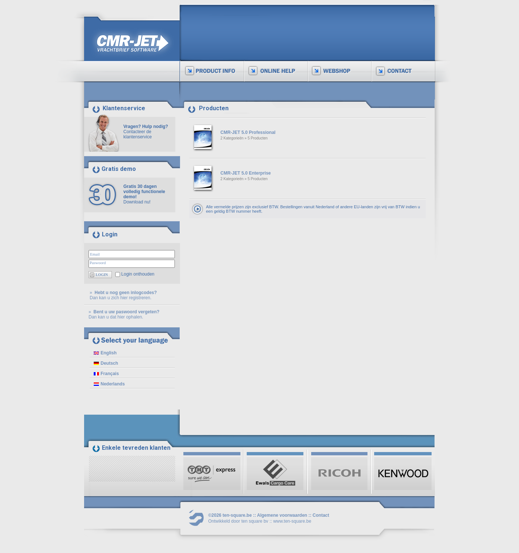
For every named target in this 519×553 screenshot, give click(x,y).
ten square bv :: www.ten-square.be (276, 521)
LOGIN (102, 275)
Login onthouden (137, 274)
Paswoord (98, 262)
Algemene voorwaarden (282, 515)
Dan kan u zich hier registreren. (121, 297)
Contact (321, 515)
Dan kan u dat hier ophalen (115, 317)
